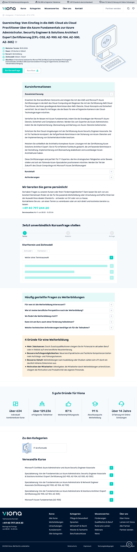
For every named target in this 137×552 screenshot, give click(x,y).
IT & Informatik (20, 15)
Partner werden (113, 8)
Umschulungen (55, 526)
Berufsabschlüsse (78, 533)
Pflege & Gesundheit (79, 518)
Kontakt (79, 8)
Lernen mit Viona (127, 522)
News (97, 533)
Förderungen (100, 518)
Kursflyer (33, 70)
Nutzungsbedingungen (106, 546)
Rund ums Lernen (102, 526)
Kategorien (9, 15)
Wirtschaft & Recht (78, 526)
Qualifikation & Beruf (104, 522)
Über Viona (124, 518)
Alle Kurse (53, 518)
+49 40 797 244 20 (35, 208)
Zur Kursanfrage (12, 70)
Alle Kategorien (55, 533)
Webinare (99, 530)
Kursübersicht (55, 530)
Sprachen (74, 522)
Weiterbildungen (56, 522)
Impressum (87, 546)
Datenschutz (72, 546)
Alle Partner (125, 526)
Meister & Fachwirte (79, 530)
